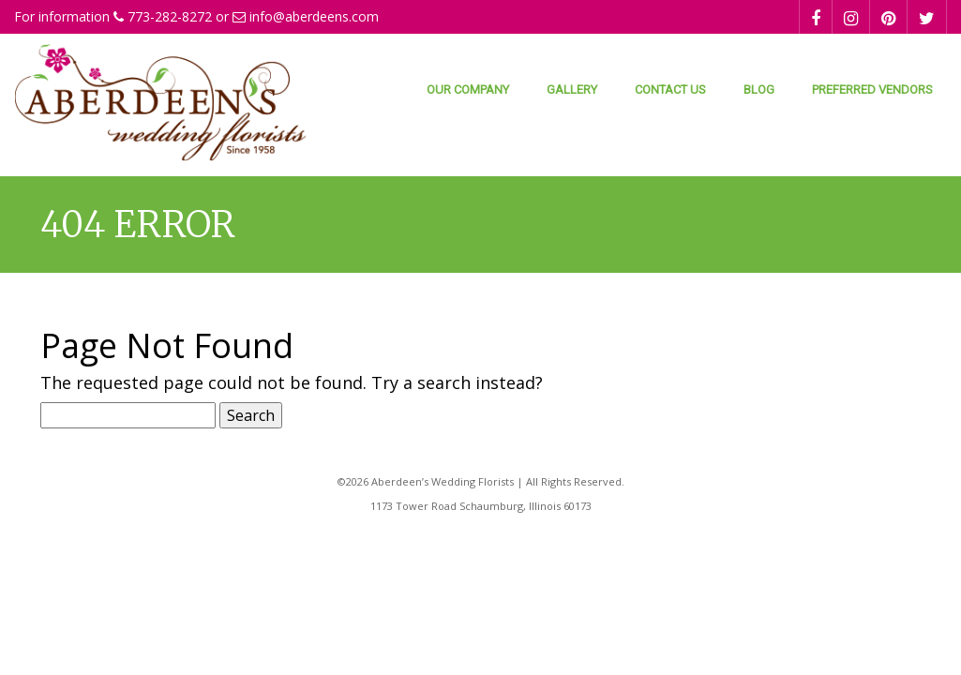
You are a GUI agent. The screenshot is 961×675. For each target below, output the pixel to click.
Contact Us (670, 89)
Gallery (572, 89)
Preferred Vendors (872, 89)
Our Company (468, 89)
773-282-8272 (170, 16)
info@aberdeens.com (314, 16)
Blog (758, 89)
